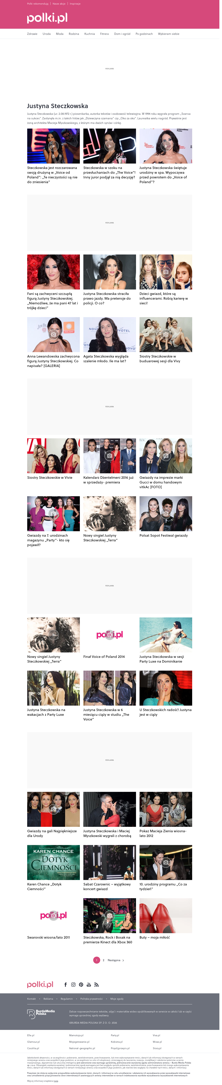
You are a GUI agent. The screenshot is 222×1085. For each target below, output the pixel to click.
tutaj (56, 1081)
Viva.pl (156, 1035)
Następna (114, 960)
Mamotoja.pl (76, 1035)
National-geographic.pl (82, 1048)
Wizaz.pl (157, 1042)
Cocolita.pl (33, 1048)
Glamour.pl (33, 1042)
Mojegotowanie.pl (79, 1042)
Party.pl (115, 1035)
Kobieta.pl (117, 1042)
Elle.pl (30, 1035)
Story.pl (157, 1048)
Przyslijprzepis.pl (120, 1048)
